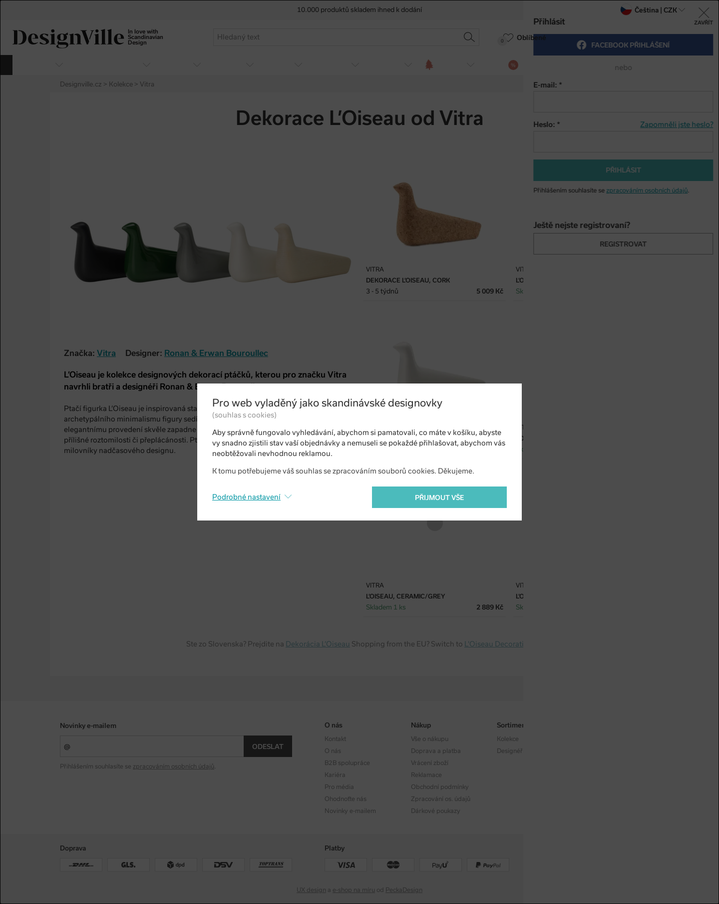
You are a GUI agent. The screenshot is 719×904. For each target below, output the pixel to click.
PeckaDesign (403, 890)
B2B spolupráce (347, 763)
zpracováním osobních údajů (173, 766)
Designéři (510, 751)
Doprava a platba (436, 751)
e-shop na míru (354, 890)
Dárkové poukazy (435, 811)
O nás (333, 751)
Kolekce (508, 739)
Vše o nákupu (429, 739)
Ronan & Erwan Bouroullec (216, 353)
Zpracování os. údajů (440, 799)
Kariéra (335, 775)
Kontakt (335, 739)
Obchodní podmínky (440, 787)
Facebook (618, 120)
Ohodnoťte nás (345, 799)
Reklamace (426, 775)
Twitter (636, 120)
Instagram (597, 739)
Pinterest (653, 120)
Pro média (339, 787)
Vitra (106, 353)
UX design (311, 890)
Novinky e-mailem (88, 726)
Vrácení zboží (429, 763)
